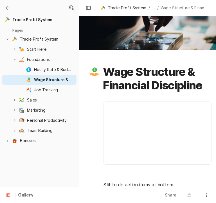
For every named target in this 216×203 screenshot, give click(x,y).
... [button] (153, 7)
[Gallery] (7, 8)
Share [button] (170, 195)
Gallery (25, 195)
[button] (71, 8)
